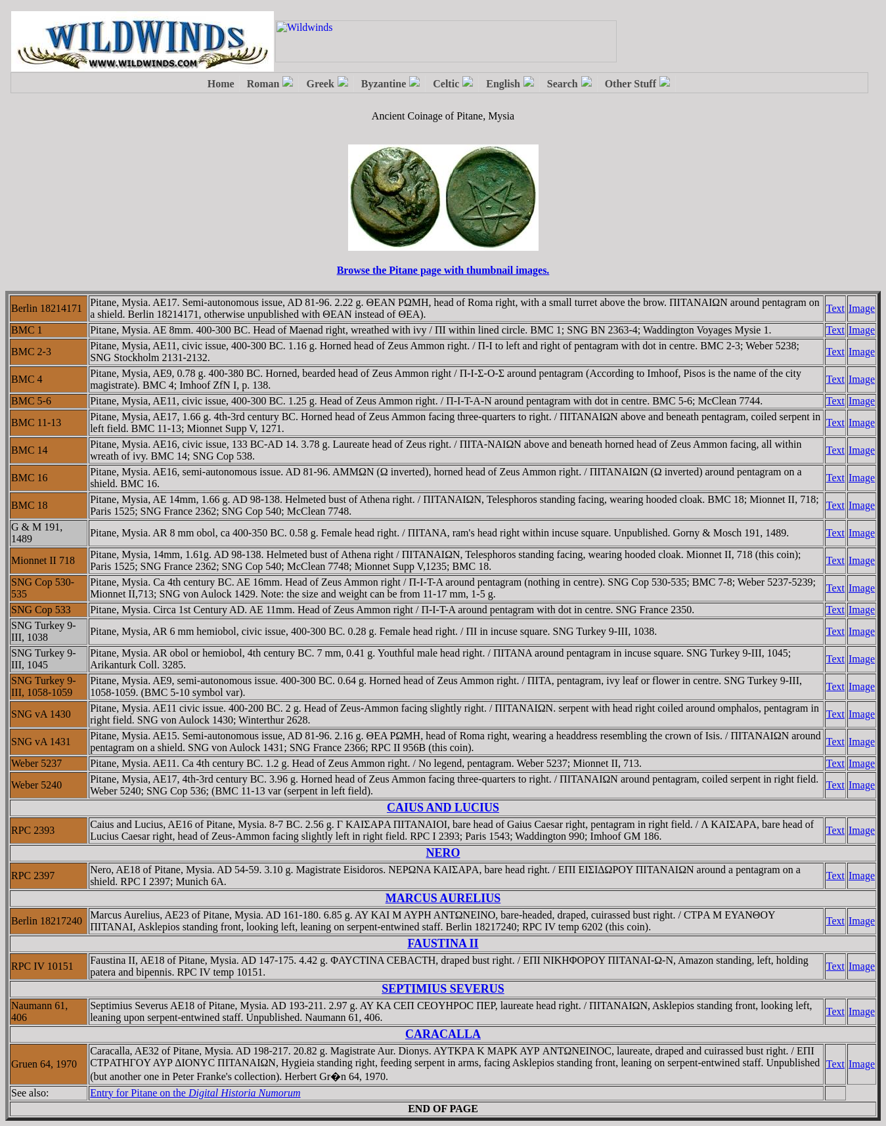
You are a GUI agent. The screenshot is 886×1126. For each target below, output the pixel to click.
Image (862, 308)
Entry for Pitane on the (195, 1092)
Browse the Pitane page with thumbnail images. (443, 270)
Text (835, 308)
